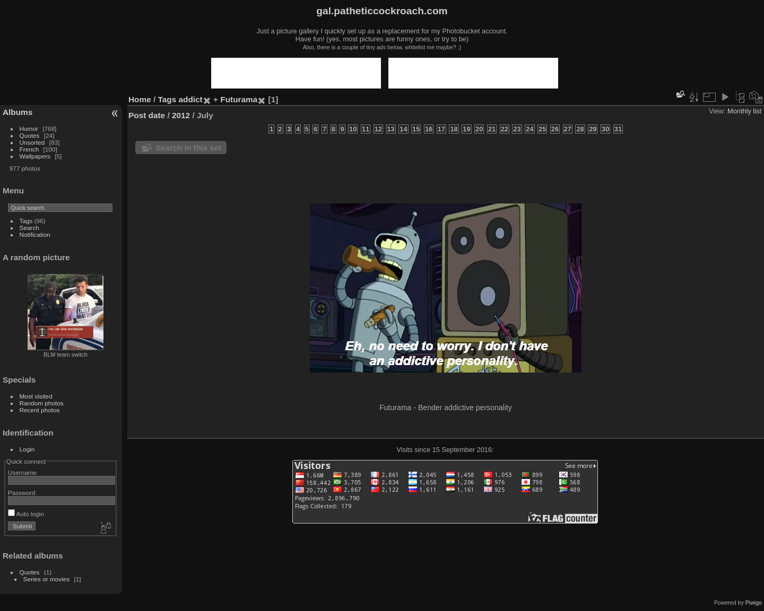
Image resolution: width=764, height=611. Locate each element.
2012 (181, 115)
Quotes (30, 135)
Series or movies (46, 578)
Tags (26, 220)
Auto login (26, 513)
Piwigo (753, 602)
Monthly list (744, 111)
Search (29, 227)
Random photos (42, 403)
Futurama (238, 99)
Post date (146, 115)
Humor (29, 128)
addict (191, 99)
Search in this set (188, 147)
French (29, 149)
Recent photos (40, 409)
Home (139, 99)
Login (27, 449)
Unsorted (32, 142)
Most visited (36, 396)
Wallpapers (35, 156)
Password (22, 492)
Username (22, 472)
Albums (17, 112)
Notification (35, 234)
